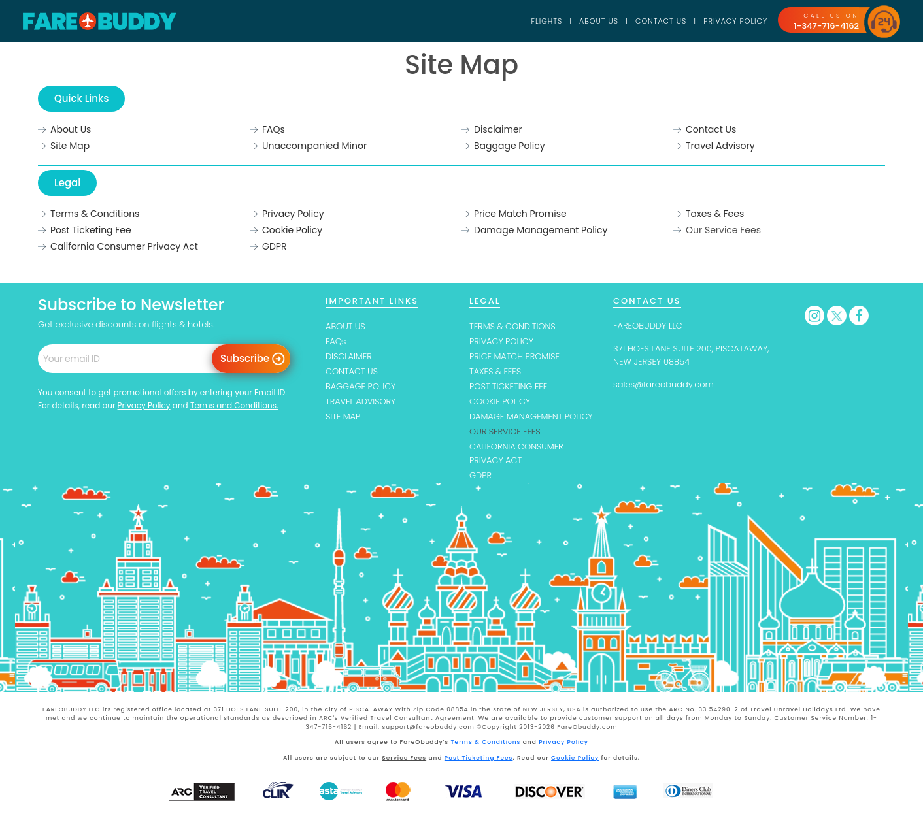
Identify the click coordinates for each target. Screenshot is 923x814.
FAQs (273, 129)
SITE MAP (343, 416)
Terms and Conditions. (234, 405)
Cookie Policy (292, 229)
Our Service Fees (723, 229)
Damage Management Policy (540, 229)
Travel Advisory (720, 145)
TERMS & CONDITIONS (512, 326)
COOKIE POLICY (499, 401)
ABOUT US (345, 326)
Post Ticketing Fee (90, 229)
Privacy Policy (735, 21)
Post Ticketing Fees (479, 758)
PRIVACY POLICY (501, 341)
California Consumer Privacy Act (124, 246)
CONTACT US (352, 371)
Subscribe (244, 358)
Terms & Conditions (94, 213)
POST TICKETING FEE (508, 386)
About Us (598, 21)
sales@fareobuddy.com (663, 384)
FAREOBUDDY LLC (647, 325)
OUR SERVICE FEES (505, 431)
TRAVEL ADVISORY (360, 401)
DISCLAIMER (349, 356)
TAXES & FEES (495, 371)
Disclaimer (498, 129)
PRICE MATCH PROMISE (514, 356)
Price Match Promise (520, 213)
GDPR (274, 246)
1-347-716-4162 (826, 26)
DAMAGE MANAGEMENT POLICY (531, 416)
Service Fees (404, 758)
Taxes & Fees (715, 213)
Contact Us (660, 21)
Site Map (70, 145)
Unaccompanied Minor (314, 145)
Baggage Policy (509, 145)
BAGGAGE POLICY (360, 386)
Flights (547, 21)
